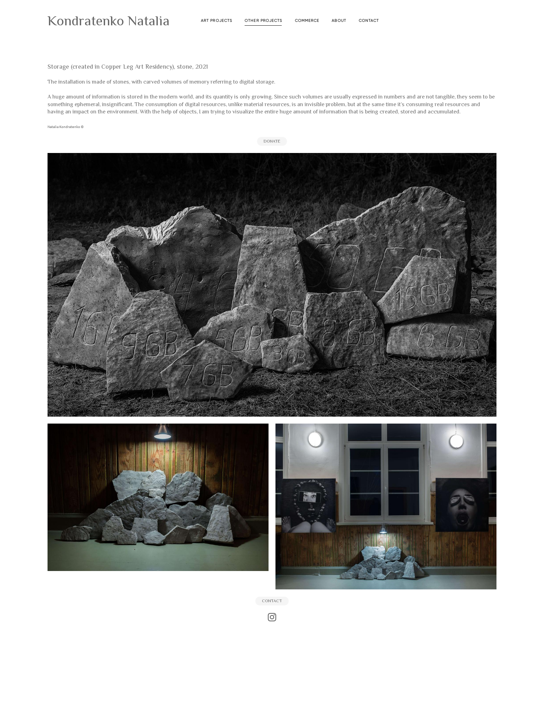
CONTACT (369, 20)
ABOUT (339, 20)
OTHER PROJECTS (263, 20)
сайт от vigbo (272, 691)
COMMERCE (307, 20)
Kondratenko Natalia (109, 21)
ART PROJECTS (216, 20)
